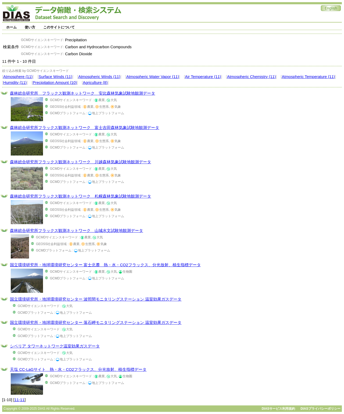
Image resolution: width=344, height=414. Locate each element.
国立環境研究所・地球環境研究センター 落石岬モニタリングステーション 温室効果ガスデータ (95, 322)
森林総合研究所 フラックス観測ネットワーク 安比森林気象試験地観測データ (82, 93)
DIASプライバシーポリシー (320, 409)
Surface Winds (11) (55, 77)
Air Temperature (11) (203, 77)
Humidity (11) (15, 82)
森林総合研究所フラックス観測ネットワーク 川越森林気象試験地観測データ (80, 162)
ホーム (11, 27)
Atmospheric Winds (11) (99, 77)
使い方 (30, 27)
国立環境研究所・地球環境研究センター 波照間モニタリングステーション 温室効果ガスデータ (95, 299)
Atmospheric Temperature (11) (308, 77)
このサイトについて (59, 27)
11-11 (20, 400)
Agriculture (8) (95, 82)
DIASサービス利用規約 (278, 409)
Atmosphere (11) (18, 77)
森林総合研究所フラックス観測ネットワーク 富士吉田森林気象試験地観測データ (84, 127)
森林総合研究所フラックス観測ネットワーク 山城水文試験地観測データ (76, 230)
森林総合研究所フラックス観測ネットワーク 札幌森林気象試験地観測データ (80, 196)
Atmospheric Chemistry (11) (251, 77)
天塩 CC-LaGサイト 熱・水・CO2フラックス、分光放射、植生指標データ (78, 369)
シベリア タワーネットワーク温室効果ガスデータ (55, 346)
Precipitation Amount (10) (55, 82)
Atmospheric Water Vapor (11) (152, 77)
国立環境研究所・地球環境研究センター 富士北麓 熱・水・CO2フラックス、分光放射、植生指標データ (105, 265)
